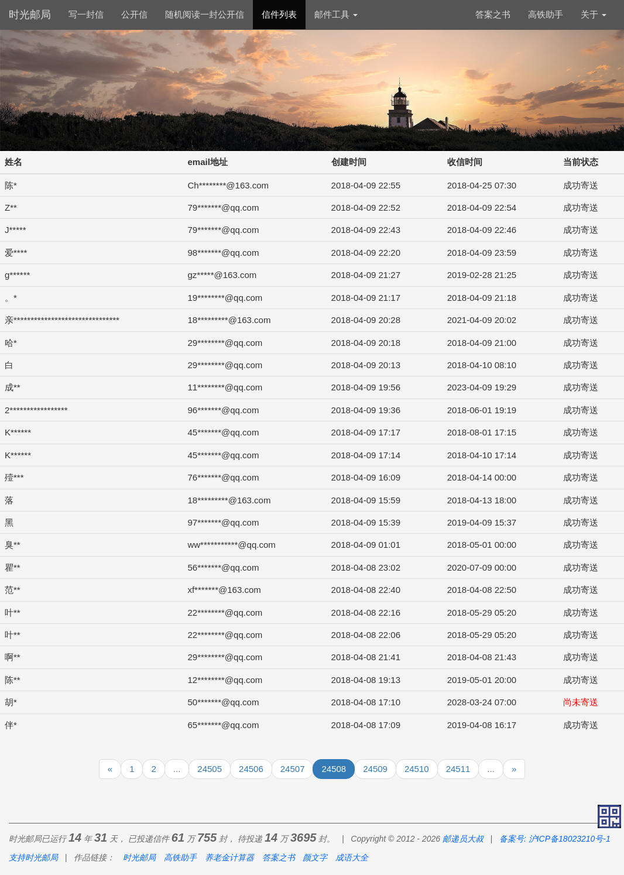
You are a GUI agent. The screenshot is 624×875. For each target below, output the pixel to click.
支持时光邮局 (33, 857)
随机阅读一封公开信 (204, 14)
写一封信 (86, 14)
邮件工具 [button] (336, 14)
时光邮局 (30, 14)
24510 (416, 769)
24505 (209, 769)
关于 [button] (593, 14)
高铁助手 (545, 14)
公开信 (134, 14)
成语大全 (351, 857)
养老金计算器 (229, 857)
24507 (292, 769)
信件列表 (279, 14)
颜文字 (315, 857)
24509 (375, 769)
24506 (251, 769)
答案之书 (492, 14)
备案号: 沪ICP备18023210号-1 (555, 838)
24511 (458, 769)
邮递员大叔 (463, 838)
